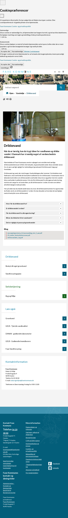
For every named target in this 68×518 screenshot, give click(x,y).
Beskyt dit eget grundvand (16, 266)
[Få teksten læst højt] (7, 99)
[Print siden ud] (10, 99)
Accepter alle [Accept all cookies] (5, 51)
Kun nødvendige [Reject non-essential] (17, 51)
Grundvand (10, 318)
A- (55, 72)
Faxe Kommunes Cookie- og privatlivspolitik (15, 26)
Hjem (11, 93)
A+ (59, 72)
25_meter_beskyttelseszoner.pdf (19, 235)
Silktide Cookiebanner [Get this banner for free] (32, 51)
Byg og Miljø (10, 296)
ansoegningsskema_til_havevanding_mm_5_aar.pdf (25, 233)
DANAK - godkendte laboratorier (19, 334)
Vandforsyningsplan (13, 274)
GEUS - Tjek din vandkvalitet (17, 326)
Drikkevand (31, 93)
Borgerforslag (31, 438)
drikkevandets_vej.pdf (15, 237)
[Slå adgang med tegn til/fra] (4, 99)
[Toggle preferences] (2, 2)
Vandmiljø (20, 93)
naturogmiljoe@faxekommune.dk (22, 380)
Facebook (54, 463)
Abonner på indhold (32, 470)
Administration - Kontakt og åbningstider (8, 485)
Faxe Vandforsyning (13, 349)
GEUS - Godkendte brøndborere (18, 341)
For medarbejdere (32, 473)
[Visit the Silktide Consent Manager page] (11, 68)
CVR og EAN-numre (33, 441)
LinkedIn (53, 468)
